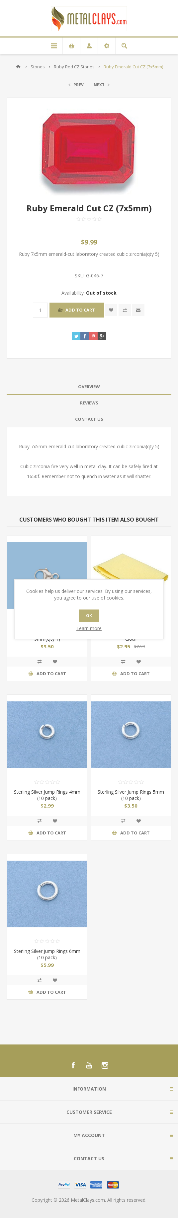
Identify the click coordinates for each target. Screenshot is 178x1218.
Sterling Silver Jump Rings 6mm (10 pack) (47, 954)
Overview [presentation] (89, 387)
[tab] (89, 387)
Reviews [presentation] (89, 403)
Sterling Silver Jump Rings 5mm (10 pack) (131, 795)
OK (89, 615)
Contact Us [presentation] (89, 419)
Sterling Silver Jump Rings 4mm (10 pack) (47, 795)
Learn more (89, 628)
